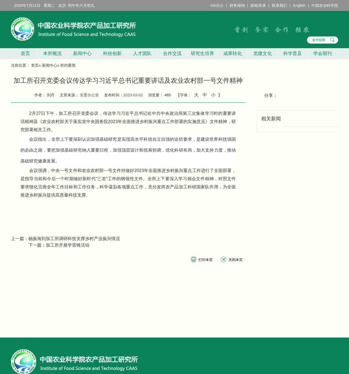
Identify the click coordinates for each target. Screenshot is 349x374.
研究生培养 (202, 53)
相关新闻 (271, 118)
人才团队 (142, 53)
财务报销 (237, 5)
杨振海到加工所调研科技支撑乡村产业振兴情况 (74, 238)
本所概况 (52, 53)
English (299, 5)
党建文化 (262, 53)
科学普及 (292, 53)
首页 (24, 53)
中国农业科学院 (324, 5)
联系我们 (279, 5)
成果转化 (232, 53)
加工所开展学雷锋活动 (67, 245)
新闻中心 (82, 53)
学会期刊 (322, 53)
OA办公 (217, 5)
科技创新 (112, 53)
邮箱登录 (258, 5)
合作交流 (172, 53)
